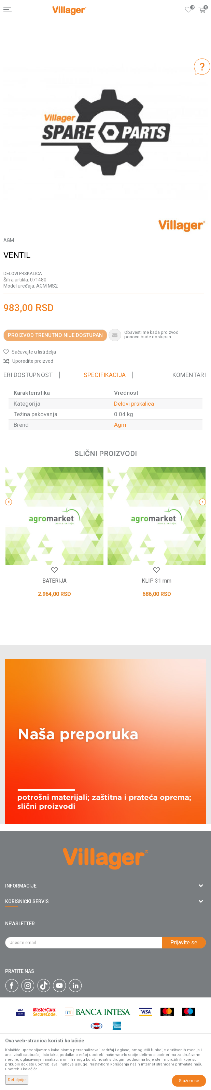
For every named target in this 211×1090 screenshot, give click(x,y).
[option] (105, 132)
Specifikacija (105, 374)
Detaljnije (17, 1079)
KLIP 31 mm (156, 581)
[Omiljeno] (188, 9)
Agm (120, 424)
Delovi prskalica (22, 273)
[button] (29, 352)
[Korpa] (202, 16)
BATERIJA (54, 581)
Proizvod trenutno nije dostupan (55, 335)
